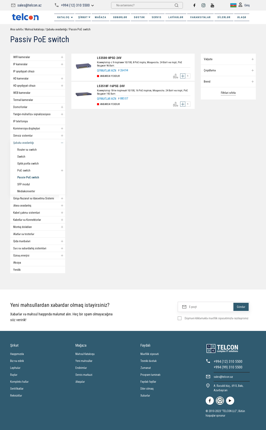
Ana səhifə (16, 29)
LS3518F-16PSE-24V (111, 86)
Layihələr (175, 17)
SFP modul (23, 184)
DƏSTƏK (139, 17)
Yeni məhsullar (83, 361)
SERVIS (156, 17)
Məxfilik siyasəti (149, 354)
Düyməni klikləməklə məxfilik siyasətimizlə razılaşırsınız (216, 318)
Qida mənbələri (39, 241)
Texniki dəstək (148, 361)
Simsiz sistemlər (39, 135)
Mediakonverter (26, 191)
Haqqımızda (17, 354)
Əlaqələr (80, 381)
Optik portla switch (28, 163)
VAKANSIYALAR (200, 17)
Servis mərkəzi (83, 374)
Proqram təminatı (150, 374)
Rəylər (13, 374)
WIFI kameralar (39, 57)
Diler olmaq (146, 388)
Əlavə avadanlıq (39, 205)
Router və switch (27, 149)
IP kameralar (39, 64)
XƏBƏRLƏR (120, 17)
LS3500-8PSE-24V (109, 58)
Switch (21, 156)
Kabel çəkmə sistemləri (39, 212)
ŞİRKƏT (84, 17)
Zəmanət (145, 367)
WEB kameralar (21, 92)
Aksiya (17, 262)
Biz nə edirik (17, 361)
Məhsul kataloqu (34, 29)
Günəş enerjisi (39, 255)
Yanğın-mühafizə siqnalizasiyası (39, 114)
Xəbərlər (145, 395)
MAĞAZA (100, 17)
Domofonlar (39, 107)
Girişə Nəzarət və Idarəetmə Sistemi (39, 198)
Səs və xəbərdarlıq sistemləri (39, 248)
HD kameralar (39, 78)
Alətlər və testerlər (23, 234)
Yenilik (17, 269)
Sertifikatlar (16, 388)
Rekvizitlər (16, 395)
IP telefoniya (20, 121)
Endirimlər (81, 367)
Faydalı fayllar (148, 381)
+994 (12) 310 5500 (75, 5)
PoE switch (41, 170)
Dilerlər (223, 17)
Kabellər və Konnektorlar (39, 219)
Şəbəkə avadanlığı (56, 29)
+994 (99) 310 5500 (228, 367)
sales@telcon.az (29, 5)
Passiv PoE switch (80, 29)
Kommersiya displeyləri (39, 128)
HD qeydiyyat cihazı (39, 85)
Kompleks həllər (19, 381)
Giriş (244, 5)
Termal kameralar (23, 100)
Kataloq (65, 17)
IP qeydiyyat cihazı (23, 71)
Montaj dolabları (39, 226)
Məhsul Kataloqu (85, 354)
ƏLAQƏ (241, 17)
